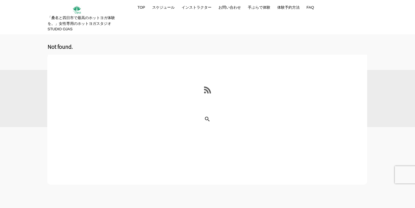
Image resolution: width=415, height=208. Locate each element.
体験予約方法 (288, 7)
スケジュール (163, 7)
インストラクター (197, 7)
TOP (141, 7)
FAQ (310, 7)
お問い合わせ (229, 7)
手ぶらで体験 (259, 7)
